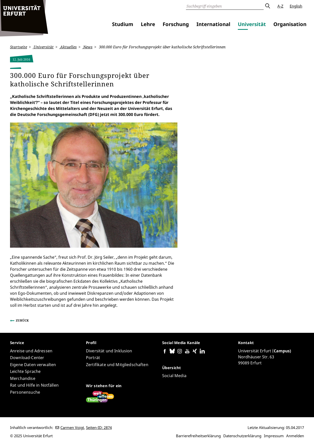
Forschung (176, 24)
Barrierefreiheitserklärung (198, 435)
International (213, 24)
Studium (122, 24)
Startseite (18, 46)
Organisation (289, 24)
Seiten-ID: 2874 (99, 427)
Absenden (267, 6)
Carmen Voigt (72, 427)
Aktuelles (68, 46)
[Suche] (225, 6)
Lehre (148, 24)
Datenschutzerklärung (242, 435)
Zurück (22, 320)
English (296, 6)
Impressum (274, 435)
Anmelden (295, 435)
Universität (252, 24)
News (87, 46)
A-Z (280, 6)
